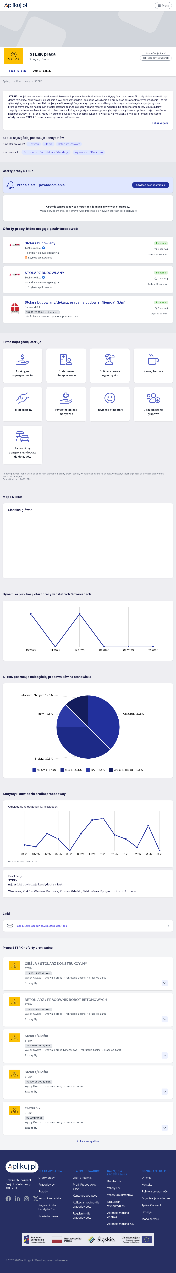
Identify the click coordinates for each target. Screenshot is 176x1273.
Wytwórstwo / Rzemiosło (89, 152)
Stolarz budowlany (40, 243)
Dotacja (147, 1212)
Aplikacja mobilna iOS (120, 1224)
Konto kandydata (49, 1198)
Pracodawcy (23, 81)
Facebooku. (74, 117)
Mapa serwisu (150, 1219)
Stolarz (48, 143)
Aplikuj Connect (151, 1205)
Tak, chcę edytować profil (156, 58)
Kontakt (147, 1184)
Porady (43, 1191)
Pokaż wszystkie (88, 1141)
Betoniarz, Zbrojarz (69, 143)
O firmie (146, 1177)
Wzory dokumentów (120, 1195)
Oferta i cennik (82, 1177)
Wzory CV (113, 1188)
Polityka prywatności (155, 1191)
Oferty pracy (46, 1177)
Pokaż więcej (160, 123)
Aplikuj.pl (8, 81)
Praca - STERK (17, 70)
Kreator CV (114, 1181)
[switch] (150, 185)
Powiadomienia (48, 1216)
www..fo (28, 117)
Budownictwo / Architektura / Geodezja (46, 152)
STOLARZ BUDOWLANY (44, 273)
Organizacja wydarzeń (156, 1198)
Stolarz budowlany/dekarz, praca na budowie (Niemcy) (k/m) (75, 302)
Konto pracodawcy (85, 1195)
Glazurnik (34, 143)
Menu (163, 5)
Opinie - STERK (42, 70)
